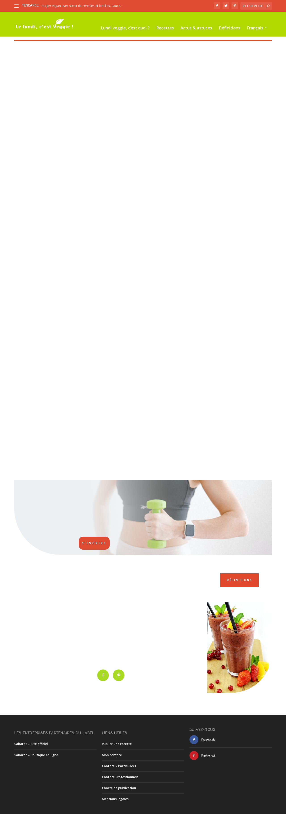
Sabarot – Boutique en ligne (36, 751)
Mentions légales (115, 795)
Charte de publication (119, 784)
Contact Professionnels (120, 773)
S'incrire (94, 543)
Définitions (146, 32)
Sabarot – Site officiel (31, 740)
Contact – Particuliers (119, 762)
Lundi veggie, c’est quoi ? (42, 32)
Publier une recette (117, 740)
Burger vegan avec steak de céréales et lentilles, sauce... (81, 6)
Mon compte (112, 751)
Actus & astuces (113, 32)
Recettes (82, 32)
